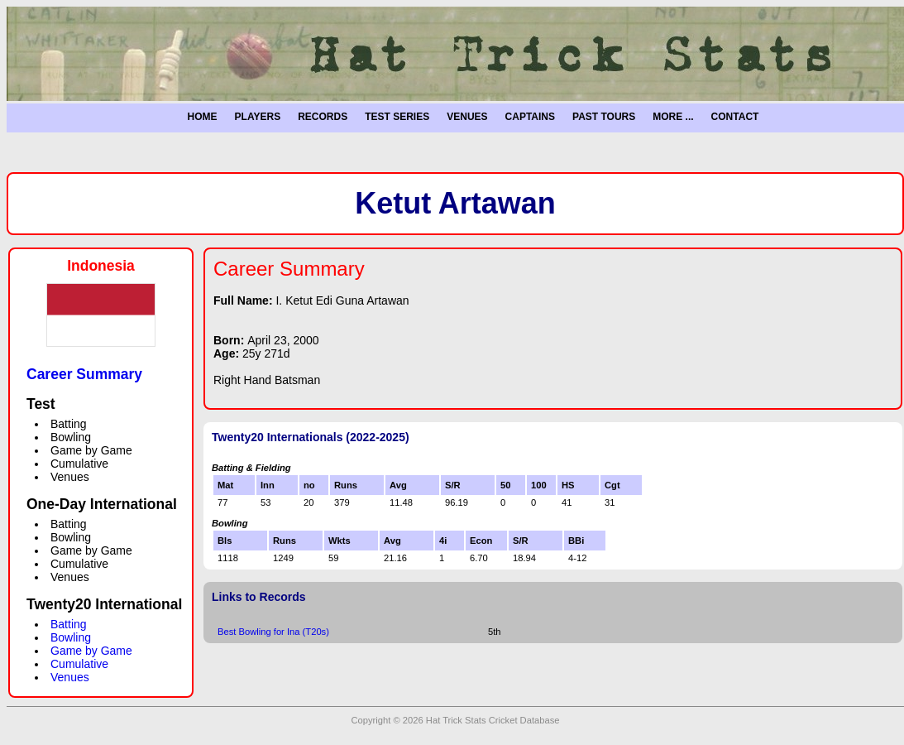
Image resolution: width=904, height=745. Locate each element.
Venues (69, 677)
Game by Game (91, 650)
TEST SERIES (397, 117)
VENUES (467, 117)
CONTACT (735, 117)
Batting (68, 624)
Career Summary (84, 374)
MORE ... (673, 117)
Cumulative (79, 663)
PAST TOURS (603, 117)
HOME (203, 117)
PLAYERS (258, 117)
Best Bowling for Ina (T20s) (273, 632)
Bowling (70, 637)
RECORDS (322, 117)
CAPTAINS (530, 117)
